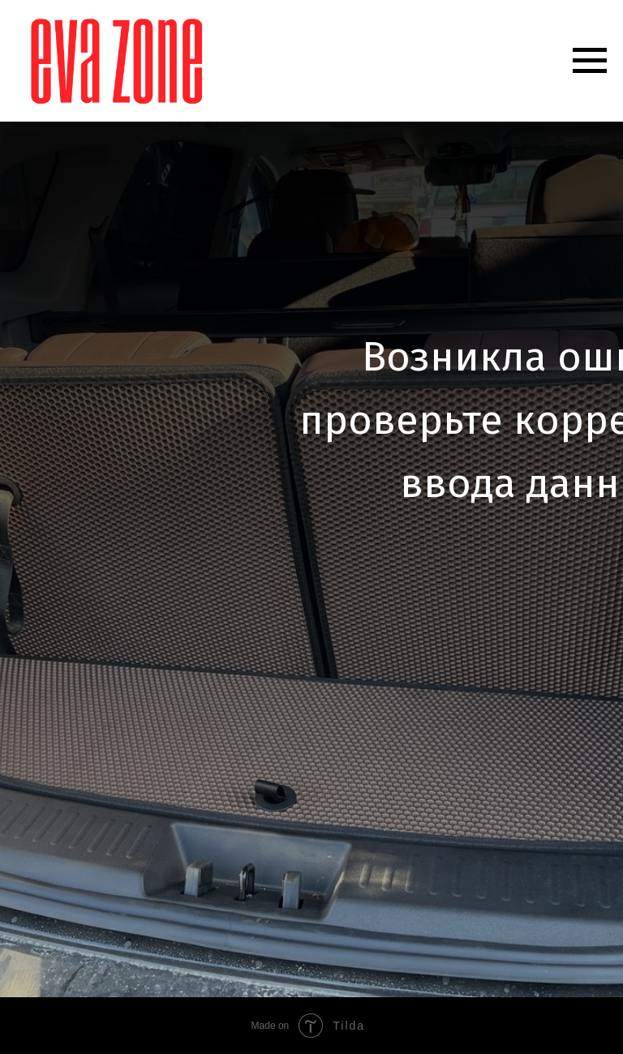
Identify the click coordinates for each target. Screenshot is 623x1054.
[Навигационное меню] (590, 61)
